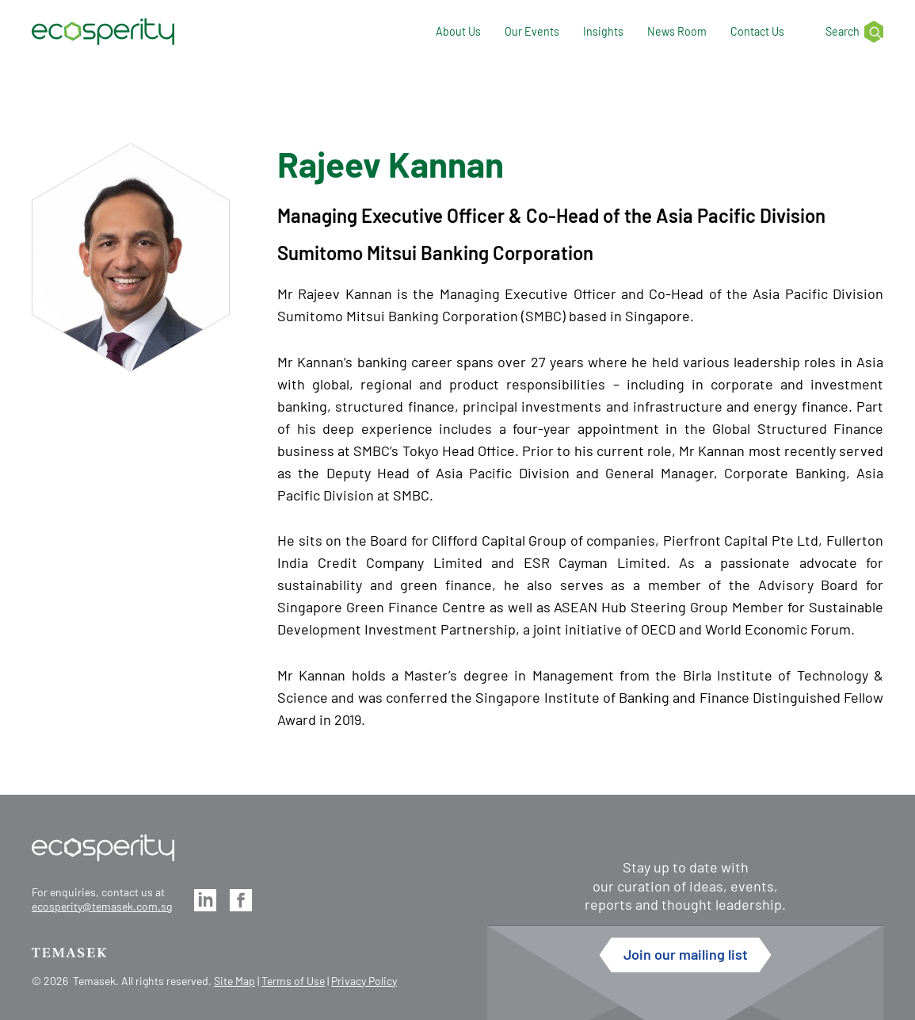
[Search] (845, 32)
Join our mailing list (685, 954)
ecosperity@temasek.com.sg (102, 906)
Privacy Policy (364, 980)
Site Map (234, 980)
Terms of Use (293, 980)
